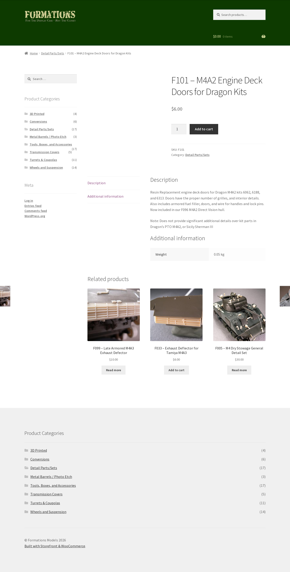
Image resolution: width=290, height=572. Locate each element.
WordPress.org (34, 216)
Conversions (38, 121)
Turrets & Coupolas (43, 160)
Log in (28, 201)
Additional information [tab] (105, 196)
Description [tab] (96, 183)
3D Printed (37, 114)
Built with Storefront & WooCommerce (54, 546)
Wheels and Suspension (46, 167)
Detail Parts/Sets (52, 53)
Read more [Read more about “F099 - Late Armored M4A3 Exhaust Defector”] (113, 370)
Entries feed (32, 206)
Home (34, 53)
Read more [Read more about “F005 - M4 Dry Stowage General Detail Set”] (239, 370)
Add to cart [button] (176, 370)
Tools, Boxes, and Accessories (51, 144)
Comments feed (35, 211)
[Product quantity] (179, 129)
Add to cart (204, 129)
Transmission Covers (44, 152)
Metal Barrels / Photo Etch (48, 137)
